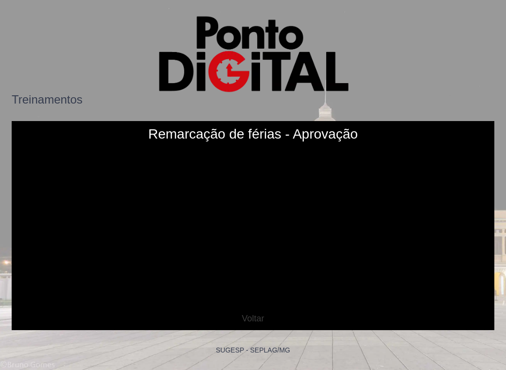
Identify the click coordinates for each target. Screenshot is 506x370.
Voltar (253, 318)
